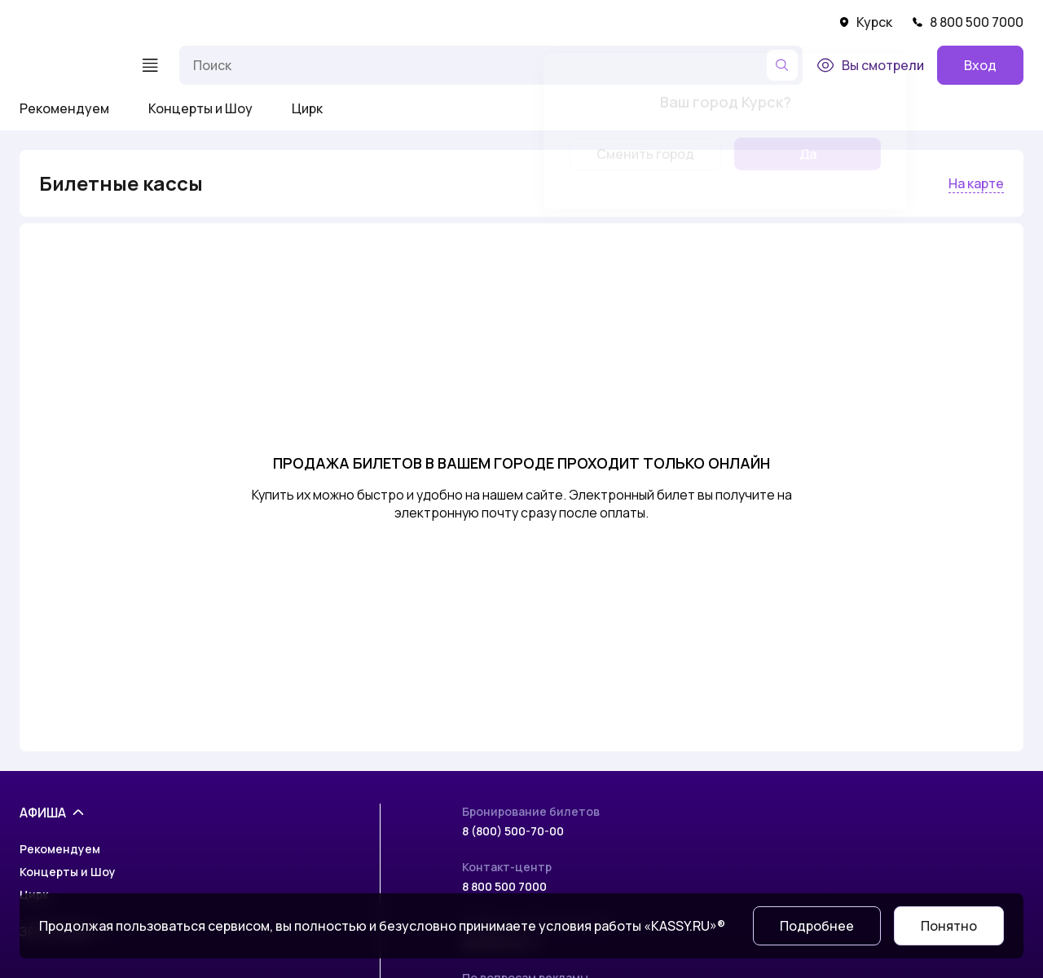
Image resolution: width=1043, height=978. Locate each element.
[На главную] (70, 65)
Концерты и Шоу (200, 108)
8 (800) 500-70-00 (513, 831)
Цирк (307, 108)
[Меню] (150, 65)
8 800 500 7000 (967, 22)
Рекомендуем (64, 108)
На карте (976, 183)
